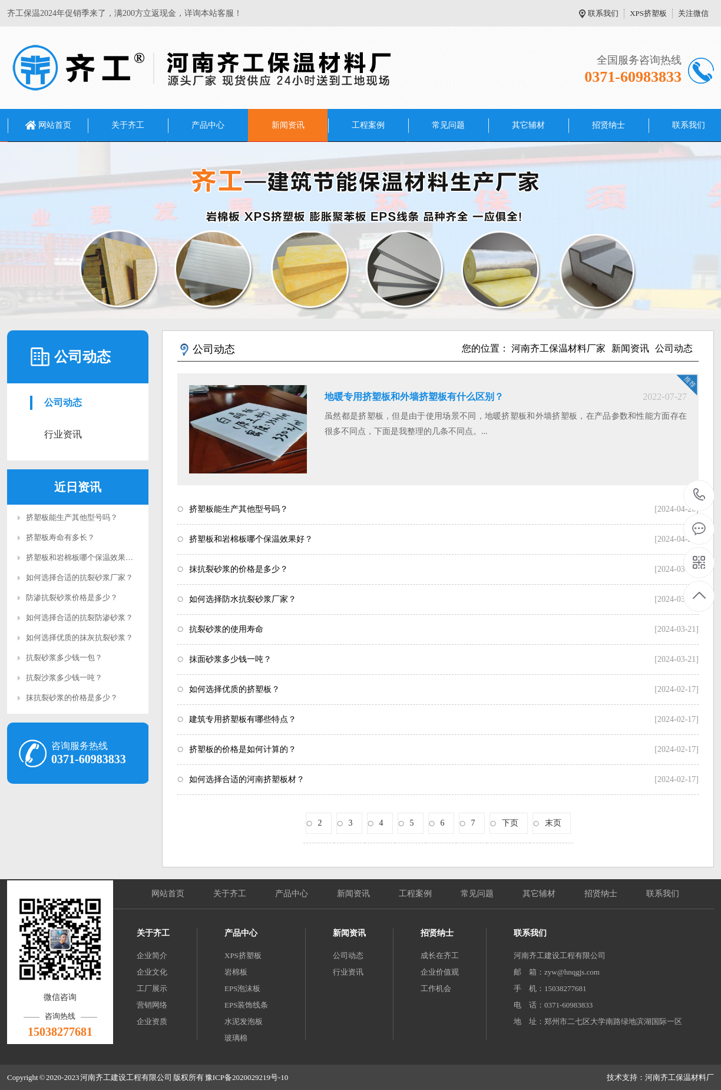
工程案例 (368, 125)
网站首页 (54, 125)
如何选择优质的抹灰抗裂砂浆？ (79, 637)
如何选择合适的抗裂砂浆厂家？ (79, 577)
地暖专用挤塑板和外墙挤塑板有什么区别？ (414, 397)
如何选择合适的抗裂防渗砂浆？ (79, 617)
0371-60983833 (699, 495)
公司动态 (63, 402)
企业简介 (152, 955)
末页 (553, 823)
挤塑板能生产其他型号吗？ (72, 517)
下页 (510, 823)
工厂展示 (152, 988)
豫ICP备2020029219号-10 (247, 1077)
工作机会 (436, 988)
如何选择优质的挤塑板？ (234, 689)
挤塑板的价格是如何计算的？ (242, 749)
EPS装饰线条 (246, 1004)
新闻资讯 (288, 125)
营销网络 (152, 1004)
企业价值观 (440, 972)
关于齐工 (127, 125)
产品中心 (207, 125)
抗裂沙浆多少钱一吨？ (64, 677)
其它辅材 (528, 125)
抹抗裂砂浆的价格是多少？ (72, 697)
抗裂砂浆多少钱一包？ (64, 657)
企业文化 (152, 972)
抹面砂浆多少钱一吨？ (230, 659)
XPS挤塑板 (648, 13)
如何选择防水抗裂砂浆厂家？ (242, 599)
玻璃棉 (235, 1037)
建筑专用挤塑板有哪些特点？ (242, 719)
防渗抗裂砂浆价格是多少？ (72, 597)
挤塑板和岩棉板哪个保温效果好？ (83, 557)
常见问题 (448, 125)
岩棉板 (235, 972)
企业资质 (152, 1021)
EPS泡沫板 (242, 988)
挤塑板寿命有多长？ (60, 537)
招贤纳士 (608, 125)
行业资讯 (63, 434)
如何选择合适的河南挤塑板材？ (247, 779)
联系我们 (603, 13)
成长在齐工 (440, 955)
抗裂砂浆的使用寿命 (226, 629)
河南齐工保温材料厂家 (558, 348)
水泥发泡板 (243, 1021)
